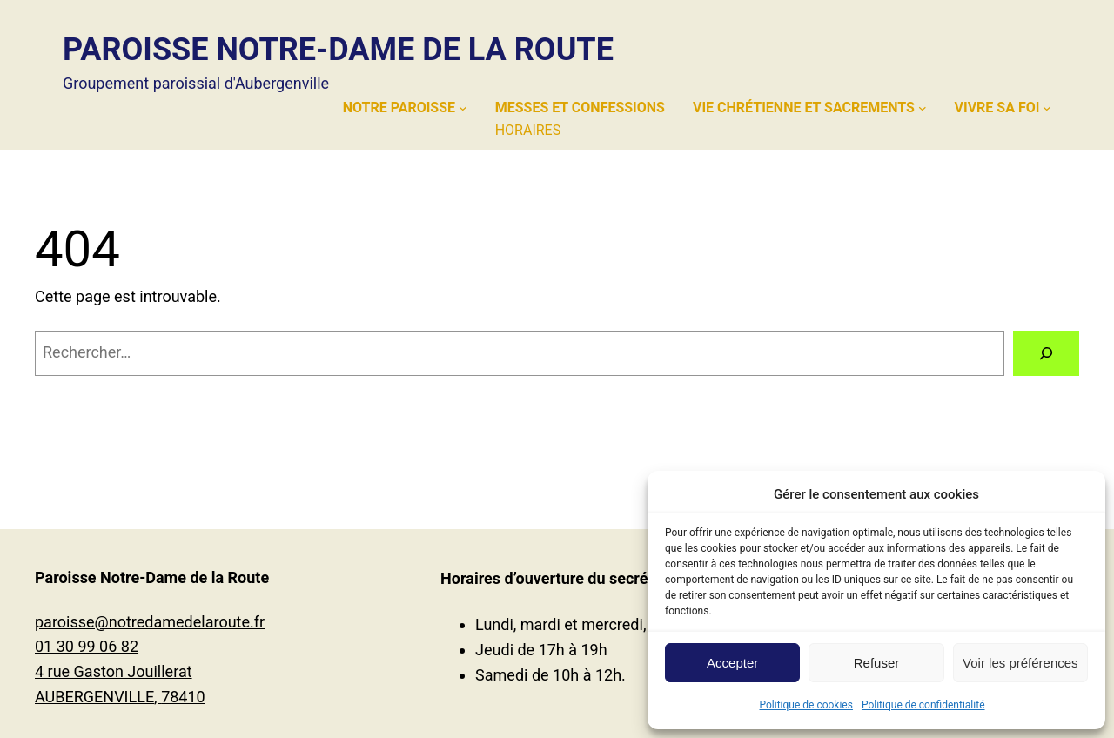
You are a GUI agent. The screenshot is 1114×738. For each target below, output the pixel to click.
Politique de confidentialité (923, 705)
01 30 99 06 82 (86, 646)
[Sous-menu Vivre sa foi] (1047, 108)
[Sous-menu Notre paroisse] (463, 108)
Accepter (732, 662)
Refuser (877, 662)
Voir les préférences (1020, 662)
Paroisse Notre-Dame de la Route (338, 49)
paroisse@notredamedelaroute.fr (150, 622)
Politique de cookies (806, 705)
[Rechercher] (1046, 353)
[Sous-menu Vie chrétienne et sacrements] (922, 108)
